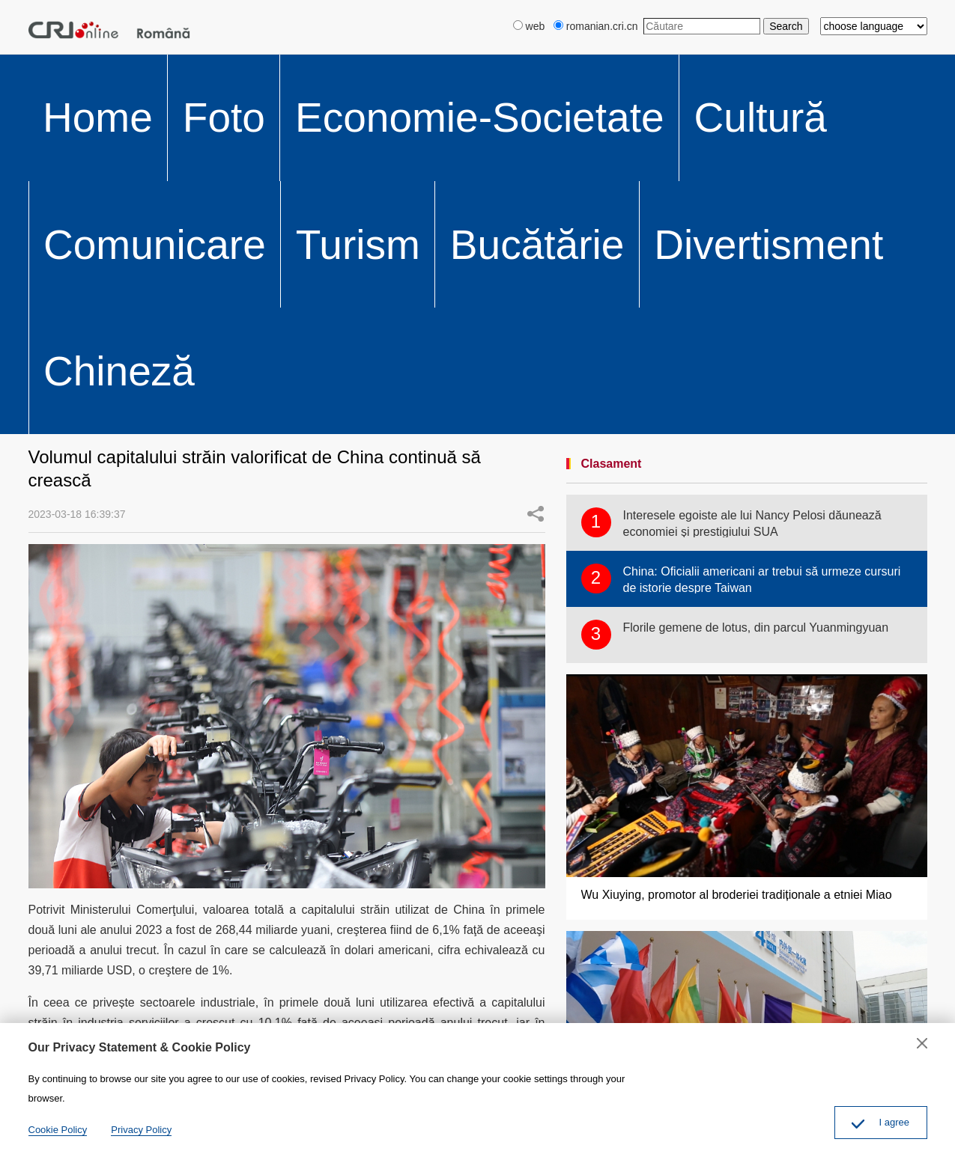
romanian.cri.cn (596, 26)
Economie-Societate (205, 71)
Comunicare (389, 71)
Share (535, 167)
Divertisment (625, 71)
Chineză (709, 71)
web (529, 26)
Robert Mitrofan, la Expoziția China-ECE (688, 806)
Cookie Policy (58, 1129)
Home (57, 71)
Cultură (309, 71)
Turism (467, 71)
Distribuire (71, 844)
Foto (110, 71)
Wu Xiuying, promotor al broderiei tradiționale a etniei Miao (736, 549)
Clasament (611, 118)
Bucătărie (537, 71)
